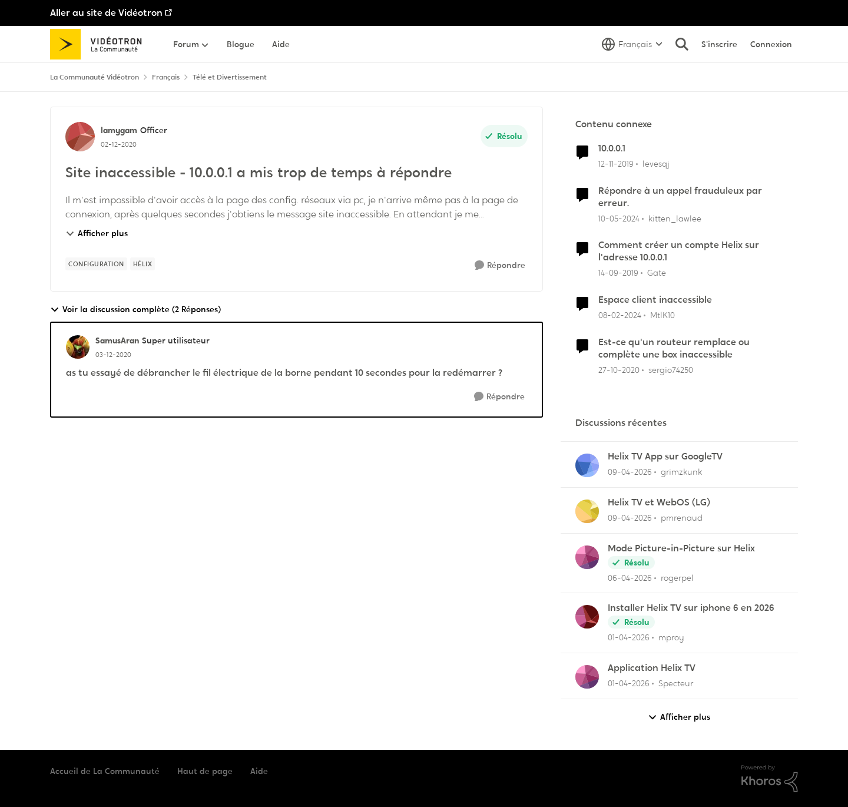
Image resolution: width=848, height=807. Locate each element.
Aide (259, 771)
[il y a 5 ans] (619, 369)
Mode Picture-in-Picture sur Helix (681, 548)
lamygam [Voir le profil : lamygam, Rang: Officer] (119, 130)
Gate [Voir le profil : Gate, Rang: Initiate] (656, 272)
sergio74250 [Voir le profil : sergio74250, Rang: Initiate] (670, 369)
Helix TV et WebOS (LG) (659, 502)
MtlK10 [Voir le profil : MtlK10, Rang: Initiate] (662, 315)
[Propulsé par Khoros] (769, 778)
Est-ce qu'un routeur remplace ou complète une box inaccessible (674, 348)
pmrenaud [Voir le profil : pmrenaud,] (682, 517)
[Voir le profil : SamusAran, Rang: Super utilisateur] (78, 347)
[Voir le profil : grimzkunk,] (587, 465)
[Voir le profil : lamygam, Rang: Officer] (80, 136)
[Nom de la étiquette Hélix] (142, 263)
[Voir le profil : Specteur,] (587, 677)
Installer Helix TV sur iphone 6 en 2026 (691, 608)
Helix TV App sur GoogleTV (665, 456)
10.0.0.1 (611, 148)
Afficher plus (96, 233)
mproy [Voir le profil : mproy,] (671, 637)
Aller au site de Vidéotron (106, 12)
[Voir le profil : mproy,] (587, 617)
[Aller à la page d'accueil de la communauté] (100, 44)
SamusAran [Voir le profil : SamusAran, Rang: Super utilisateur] (117, 340)
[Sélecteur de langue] (632, 44)
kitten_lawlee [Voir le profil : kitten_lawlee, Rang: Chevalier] (674, 218)
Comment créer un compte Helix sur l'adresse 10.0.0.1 (678, 251)
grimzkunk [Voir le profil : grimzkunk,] (681, 472)
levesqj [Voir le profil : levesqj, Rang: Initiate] (656, 163)
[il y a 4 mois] (630, 472)
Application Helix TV (651, 668)
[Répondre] (500, 265)
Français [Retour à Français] (166, 77)
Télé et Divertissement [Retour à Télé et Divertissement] (230, 77)
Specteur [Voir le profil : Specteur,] (675, 683)
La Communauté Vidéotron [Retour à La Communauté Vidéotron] (94, 77)
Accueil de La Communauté (105, 771)
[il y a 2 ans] (619, 218)
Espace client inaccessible (655, 300)
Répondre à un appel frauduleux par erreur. (680, 197)
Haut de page (205, 771)
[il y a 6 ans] (616, 164)
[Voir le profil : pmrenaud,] (587, 511)
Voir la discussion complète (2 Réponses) (135, 309)
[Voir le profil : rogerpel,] (587, 557)
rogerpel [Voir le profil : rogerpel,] (677, 577)
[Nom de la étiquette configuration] (96, 263)
